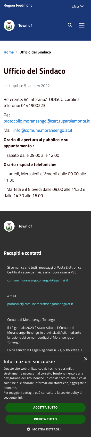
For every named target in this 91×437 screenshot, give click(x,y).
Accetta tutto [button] (45, 407)
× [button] (85, 359)
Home (9, 52)
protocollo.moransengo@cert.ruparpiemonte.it (47, 121)
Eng (78, 6)
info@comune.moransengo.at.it (42, 130)
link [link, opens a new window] (20, 397)
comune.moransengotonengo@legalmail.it (37, 280)
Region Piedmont (18, 5)
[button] (45, 429)
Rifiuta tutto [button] (45, 419)
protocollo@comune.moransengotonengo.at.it (40, 303)
